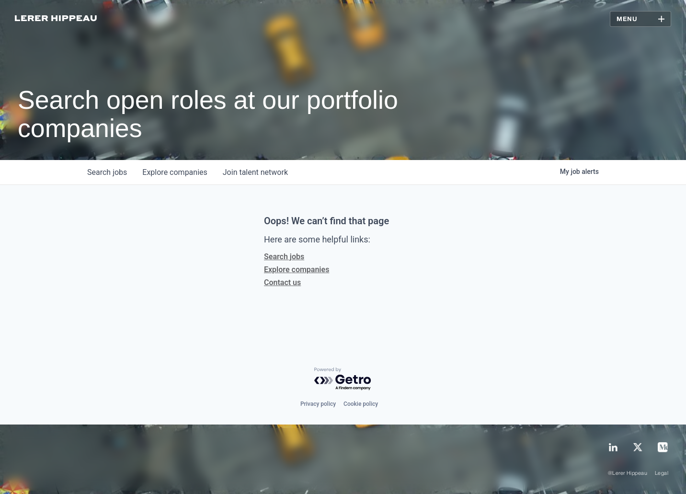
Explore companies (296, 269)
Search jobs (284, 256)
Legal (661, 473)
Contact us (282, 282)
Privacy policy (318, 404)
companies (174, 172)
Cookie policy (360, 404)
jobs (107, 172)
